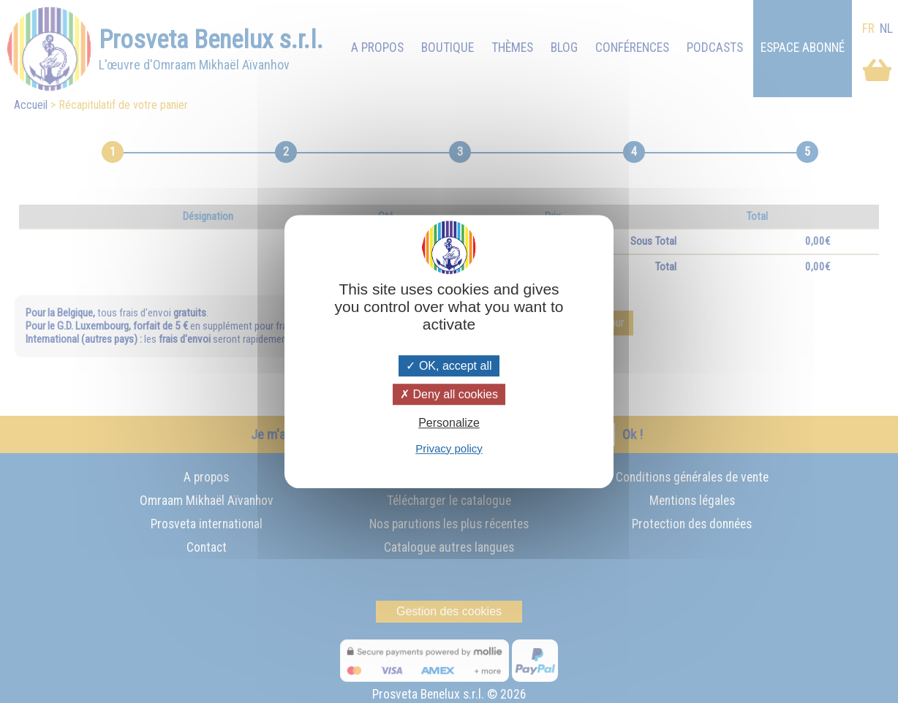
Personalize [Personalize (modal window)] (449, 423)
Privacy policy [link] (449, 448)
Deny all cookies (449, 394)
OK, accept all (448, 366)
